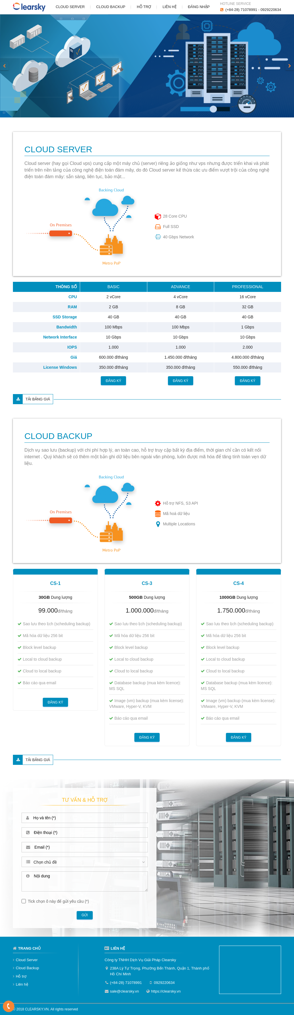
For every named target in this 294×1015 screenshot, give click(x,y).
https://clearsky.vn (166, 991)
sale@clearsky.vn (124, 991)
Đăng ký (113, 381)
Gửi (85, 915)
